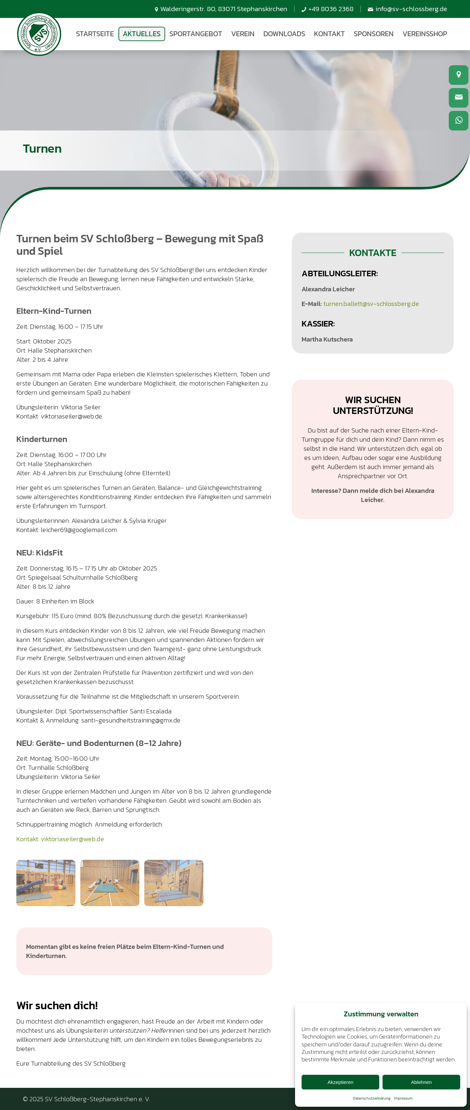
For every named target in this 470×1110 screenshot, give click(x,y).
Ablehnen (421, 1082)
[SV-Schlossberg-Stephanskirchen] (39, 34)
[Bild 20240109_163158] (112, 885)
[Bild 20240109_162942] (48, 885)
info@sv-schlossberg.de (411, 9)
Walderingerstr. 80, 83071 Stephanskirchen (223, 9)
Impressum (403, 1098)
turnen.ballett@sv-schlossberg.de (371, 304)
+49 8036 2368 (330, 9)
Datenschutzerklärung (372, 1098)
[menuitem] (95, 34)
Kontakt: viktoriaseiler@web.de (60, 839)
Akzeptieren (340, 1082)
